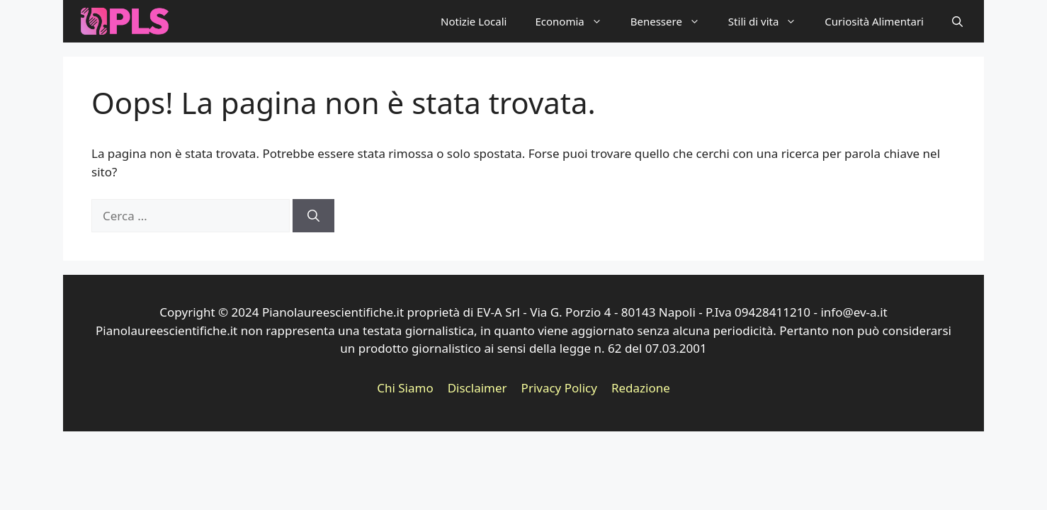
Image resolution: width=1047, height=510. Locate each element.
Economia (575, 21)
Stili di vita (769, 21)
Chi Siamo (405, 388)
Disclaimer (477, 388)
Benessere (672, 21)
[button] (957, 21)
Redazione (640, 388)
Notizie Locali (473, 21)
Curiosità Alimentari (874, 21)
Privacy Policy (559, 388)
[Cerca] (313, 216)
